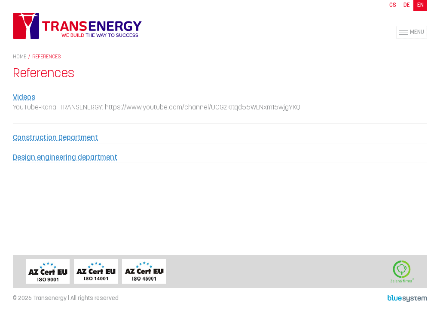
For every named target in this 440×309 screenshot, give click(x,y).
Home (19, 57)
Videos (24, 98)
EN (420, 5)
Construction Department (55, 138)
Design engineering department (65, 158)
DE (406, 5)
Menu (417, 32)
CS (392, 5)
